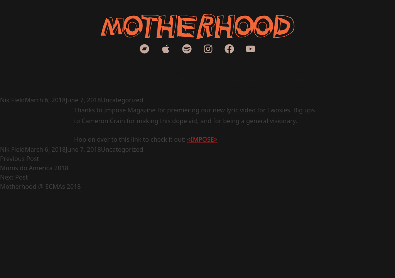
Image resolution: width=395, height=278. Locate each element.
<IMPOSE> (202, 139)
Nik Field (12, 100)
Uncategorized (122, 100)
